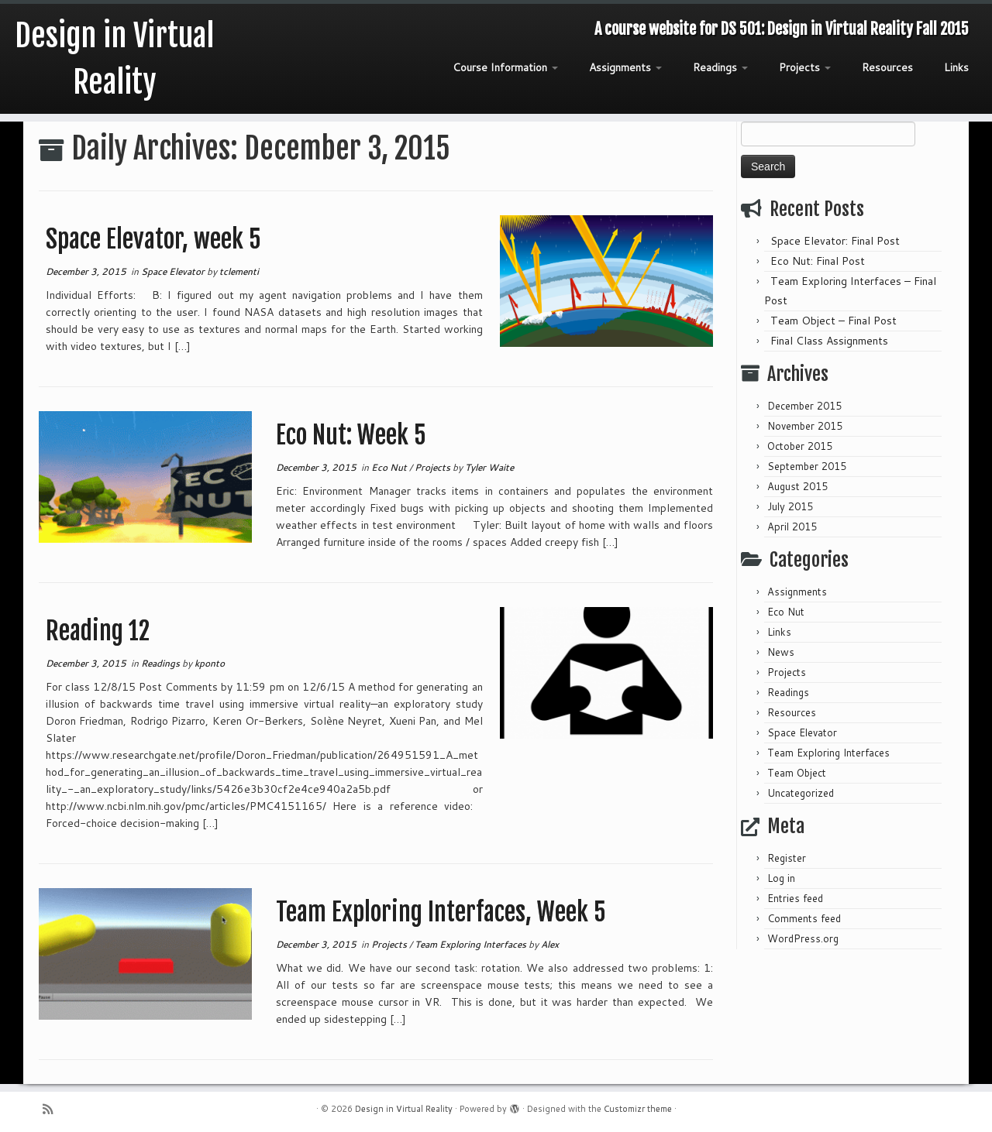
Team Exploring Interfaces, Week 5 (441, 912)
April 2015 (792, 526)
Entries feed (795, 898)
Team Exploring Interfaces (472, 944)
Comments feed (804, 918)
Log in (781, 878)
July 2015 (790, 506)
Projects (805, 67)
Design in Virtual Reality (114, 58)
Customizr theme (638, 1109)
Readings (720, 67)
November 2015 (804, 426)
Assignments (625, 67)
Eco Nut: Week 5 (351, 435)
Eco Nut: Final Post (817, 261)
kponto (210, 663)
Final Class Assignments (829, 340)
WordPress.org (803, 938)
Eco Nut (390, 467)
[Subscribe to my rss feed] (53, 1109)
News (780, 652)
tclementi (239, 271)
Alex (550, 944)
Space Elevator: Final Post (835, 241)
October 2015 (799, 446)
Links (956, 67)
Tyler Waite (489, 467)
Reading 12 (98, 631)
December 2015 (804, 406)
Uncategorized (800, 793)
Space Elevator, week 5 (153, 239)
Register (786, 858)
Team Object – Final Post (833, 320)
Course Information (505, 67)
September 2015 (806, 466)
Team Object (796, 773)
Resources (887, 67)
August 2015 (797, 486)
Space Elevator (174, 271)
